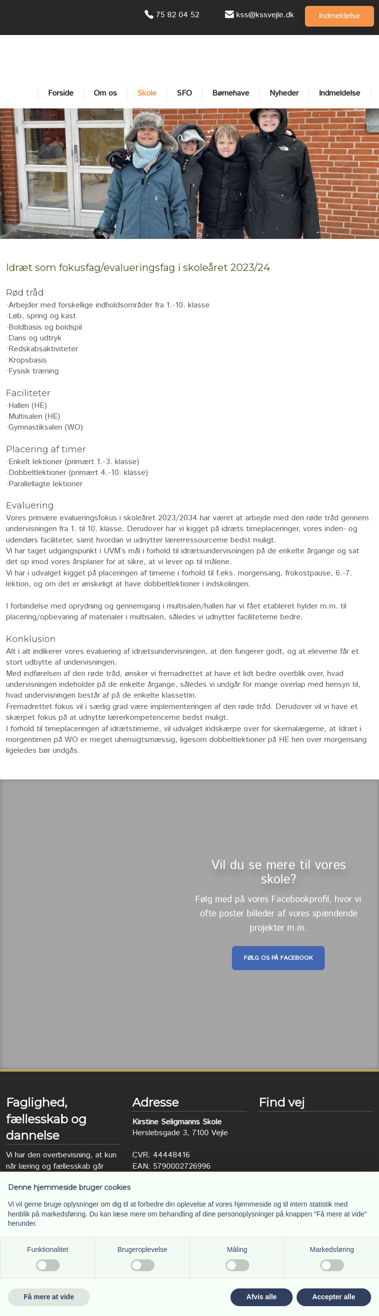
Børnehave (230, 93)
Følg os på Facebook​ (278, 958)
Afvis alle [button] (261, 1297)
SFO (184, 93)
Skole (146, 93)
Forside (61, 93)
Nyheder (284, 93)
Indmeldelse (339, 93)
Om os (105, 93)
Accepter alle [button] (333, 1297)
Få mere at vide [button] (49, 1297)
